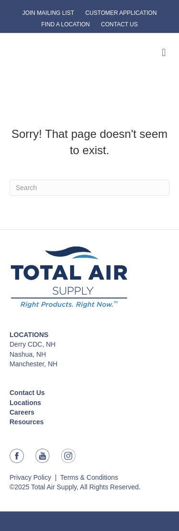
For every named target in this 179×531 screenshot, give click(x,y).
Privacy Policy (30, 477)
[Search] (89, 188)
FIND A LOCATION (65, 24)
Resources (27, 422)
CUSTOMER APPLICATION (121, 13)
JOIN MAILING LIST (48, 13)
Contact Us (27, 392)
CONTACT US (119, 24)
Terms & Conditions (89, 477)
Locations (25, 403)
